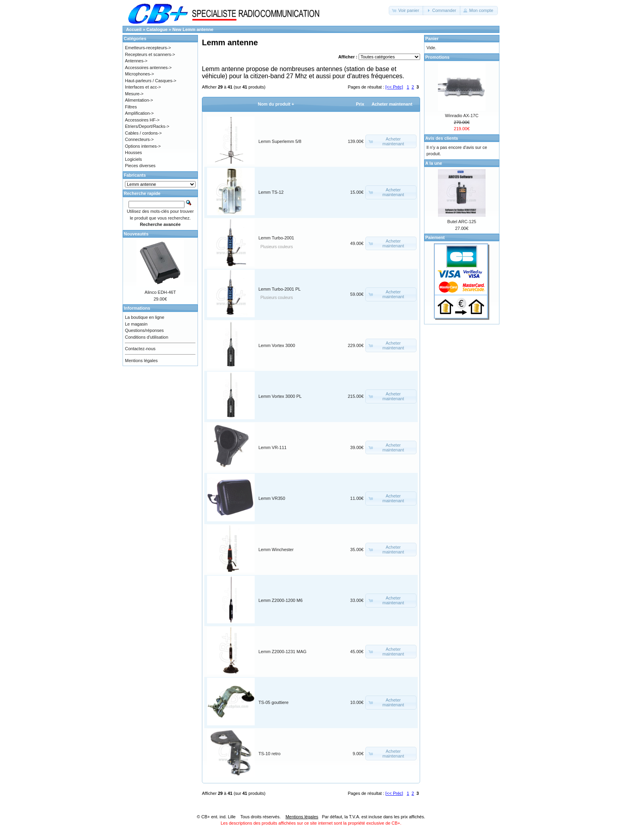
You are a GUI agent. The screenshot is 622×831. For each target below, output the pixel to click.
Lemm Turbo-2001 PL (280, 289)
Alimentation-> (139, 100)
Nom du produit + (276, 104)
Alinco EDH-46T (160, 292)
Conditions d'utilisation (146, 337)
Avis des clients (441, 138)
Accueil (134, 29)
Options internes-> (143, 146)
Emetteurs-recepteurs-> (148, 47)
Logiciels (133, 159)
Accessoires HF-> (142, 120)
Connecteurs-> (139, 139)
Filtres (131, 106)
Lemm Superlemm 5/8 (280, 141)
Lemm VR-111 (273, 447)
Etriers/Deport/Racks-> (147, 126)
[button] (406, 10)
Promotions (437, 57)
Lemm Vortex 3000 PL (280, 396)
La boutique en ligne (144, 317)
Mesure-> (134, 93)
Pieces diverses (140, 165)
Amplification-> (139, 113)
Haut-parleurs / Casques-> (150, 80)
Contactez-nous (140, 348)
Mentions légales (141, 360)
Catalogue (156, 29)
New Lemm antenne (193, 29)
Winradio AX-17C (461, 115)
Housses (133, 152)
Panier (432, 38)
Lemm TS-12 (271, 192)
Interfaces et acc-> (143, 87)
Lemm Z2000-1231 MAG (283, 651)
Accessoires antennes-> (148, 67)
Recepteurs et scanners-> (150, 54)
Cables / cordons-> (143, 133)
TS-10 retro (270, 753)
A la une (433, 163)
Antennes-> (136, 60)
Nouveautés (136, 233)
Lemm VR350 (272, 498)
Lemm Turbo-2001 (276, 237)
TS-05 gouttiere (274, 702)
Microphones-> (139, 73)
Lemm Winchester (276, 549)
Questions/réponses (144, 330)
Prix (360, 104)
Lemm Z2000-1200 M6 (281, 600)
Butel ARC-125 (461, 221)
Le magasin (136, 324)
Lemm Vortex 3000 (277, 345)
